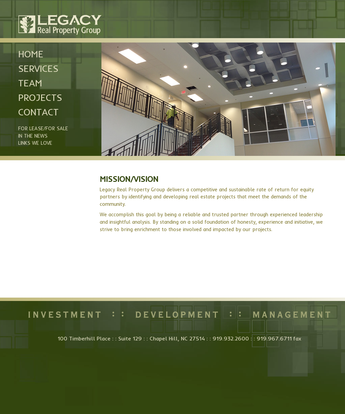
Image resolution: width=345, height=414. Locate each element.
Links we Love (35, 143)
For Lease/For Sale (43, 129)
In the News (33, 136)
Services (38, 68)
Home (30, 54)
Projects (40, 97)
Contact (38, 112)
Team (30, 83)
